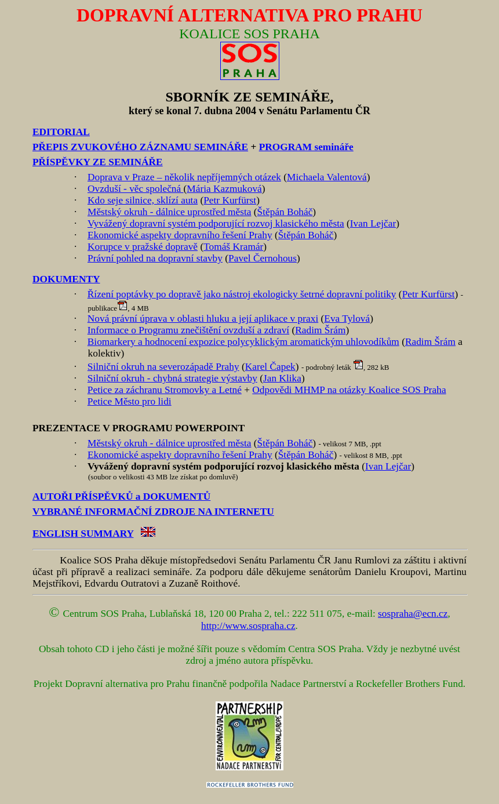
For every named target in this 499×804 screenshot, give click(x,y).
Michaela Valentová (327, 177)
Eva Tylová (347, 318)
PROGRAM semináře (306, 146)
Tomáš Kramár (233, 246)
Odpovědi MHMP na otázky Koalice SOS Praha (349, 389)
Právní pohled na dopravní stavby (155, 258)
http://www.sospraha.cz (248, 625)
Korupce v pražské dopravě (143, 246)
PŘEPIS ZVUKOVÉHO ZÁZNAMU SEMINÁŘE (140, 146)
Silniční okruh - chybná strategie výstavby (172, 378)
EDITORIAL (61, 131)
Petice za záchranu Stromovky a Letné (165, 389)
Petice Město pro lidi (130, 401)
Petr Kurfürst (229, 200)
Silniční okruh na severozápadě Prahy (163, 366)
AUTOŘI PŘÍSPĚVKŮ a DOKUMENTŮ (121, 496)
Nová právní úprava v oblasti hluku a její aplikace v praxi (203, 318)
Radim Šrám (320, 330)
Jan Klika (282, 378)
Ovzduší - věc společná (136, 188)
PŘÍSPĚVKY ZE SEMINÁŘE (97, 162)
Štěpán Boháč (285, 211)
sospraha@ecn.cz (412, 613)
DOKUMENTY (66, 279)
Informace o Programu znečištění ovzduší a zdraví (188, 330)
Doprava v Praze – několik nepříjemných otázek (184, 177)
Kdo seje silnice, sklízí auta (143, 200)
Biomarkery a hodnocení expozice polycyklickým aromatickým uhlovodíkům (243, 341)
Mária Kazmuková (224, 188)
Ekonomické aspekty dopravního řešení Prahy (180, 235)
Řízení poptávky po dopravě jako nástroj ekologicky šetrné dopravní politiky (242, 294)
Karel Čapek (270, 366)
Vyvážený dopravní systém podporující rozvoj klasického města (216, 223)
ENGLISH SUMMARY (82, 533)
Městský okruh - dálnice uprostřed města (169, 211)
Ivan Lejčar (373, 223)
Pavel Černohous (262, 258)
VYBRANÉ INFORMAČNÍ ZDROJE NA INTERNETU (153, 511)
